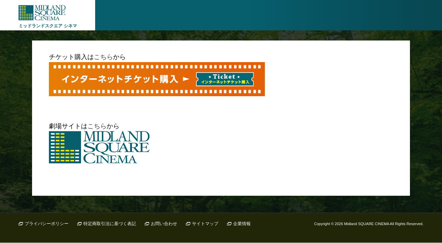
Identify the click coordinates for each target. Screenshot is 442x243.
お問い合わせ (164, 223)
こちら (103, 56)
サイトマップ (205, 223)
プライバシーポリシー (46, 223)
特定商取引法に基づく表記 (109, 223)
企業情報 (242, 223)
